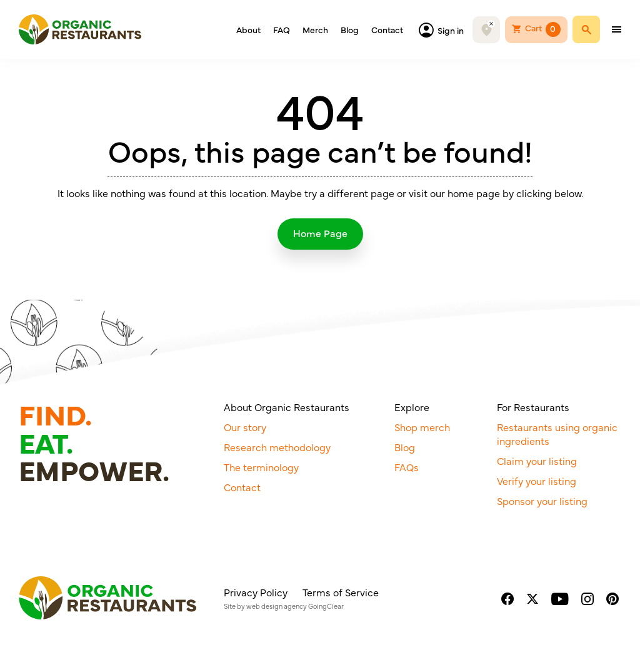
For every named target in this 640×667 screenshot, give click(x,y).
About (248, 29)
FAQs (406, 467)
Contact (387, 29)
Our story (245, 427)
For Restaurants (533, 407)
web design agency (276, 606)
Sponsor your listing (542, 500)
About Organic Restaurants (286, 407)
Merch (315, 29)
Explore (411, 407)
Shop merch (422, 427)
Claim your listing (537, 460)
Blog (350, 29)
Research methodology (277, 447)
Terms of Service (340, 592)
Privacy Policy (256, 592)
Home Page (320, 233)
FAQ (281, 29)
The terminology (261, 467)
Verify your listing (536, 480)
